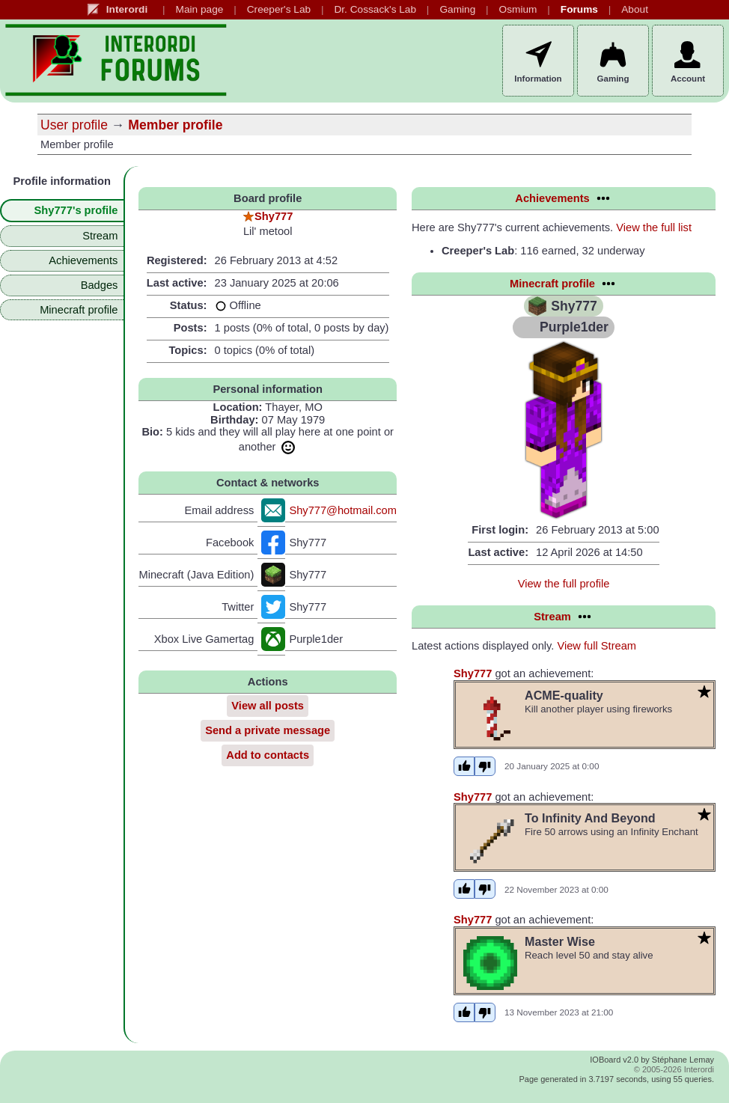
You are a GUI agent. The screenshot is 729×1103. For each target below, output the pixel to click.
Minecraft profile (79, 310)
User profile (74, 124)
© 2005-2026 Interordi (674, 1069)
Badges (99, 285)
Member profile (175, 124)
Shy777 (273, 216)
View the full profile (564, 584)
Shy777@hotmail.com (343, 510)
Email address (219, 510)
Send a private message (267, 730)
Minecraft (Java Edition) (196, 575)
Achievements (83, 260)
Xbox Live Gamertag (204, 639)
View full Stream (596, 646)
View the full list (654, 227)
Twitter (238, 607)
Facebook (230, 543)
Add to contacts (267, 755)
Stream (100, 236)
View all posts (267, 706)
